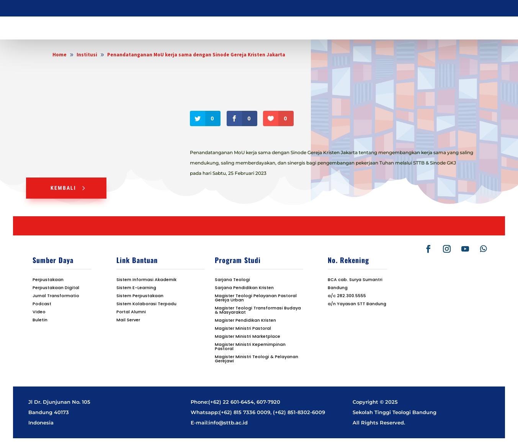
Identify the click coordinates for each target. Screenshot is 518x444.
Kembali (63, 188)
